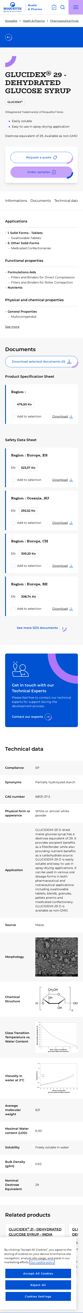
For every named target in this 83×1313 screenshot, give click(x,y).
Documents (40, 201)
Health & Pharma (34, 20)
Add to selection (29, 416)
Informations (16, 201)
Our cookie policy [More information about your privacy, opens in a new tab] (42, 1262)
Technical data (66, 201)
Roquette (11, 20)
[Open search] (62, 7)
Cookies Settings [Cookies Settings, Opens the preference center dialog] (38, 1296)
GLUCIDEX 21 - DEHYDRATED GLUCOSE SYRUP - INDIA (35, 1231)
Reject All (38, 1285)
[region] (38, 1273)
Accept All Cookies (38, 1273)
